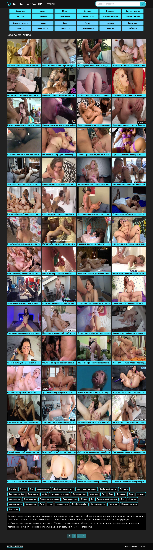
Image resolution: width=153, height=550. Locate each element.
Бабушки (132, 28)
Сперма (87, 11)
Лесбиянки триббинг (63, 489)
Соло (65, 23)
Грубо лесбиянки (108, 489)
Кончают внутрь (133, 11)
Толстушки (65, 28)
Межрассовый (43, 489)
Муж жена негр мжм (59, 494)
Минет (65, 11)
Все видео (20, 11)
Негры (43, 23)
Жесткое (110, 11)
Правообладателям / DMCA (134, 547)
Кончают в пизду (110, 16)
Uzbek (84, 499)
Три (103, 494)
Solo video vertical (16, 494)
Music (44, 494)
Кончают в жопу (133, 16)
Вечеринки (42, 28)
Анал (42, 11)
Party (42, 504)
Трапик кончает (70, 499)
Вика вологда (30, 499)
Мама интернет (15, 504)
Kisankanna (13, 509)
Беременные (88, 28)
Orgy (131, 494)
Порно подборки (25, 4)
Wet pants (124, 489)
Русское (20, 16)
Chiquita (12, 489)
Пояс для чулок (79, 494)
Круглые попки (98, 504)
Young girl (113, 504)
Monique (140, 494)
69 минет (132, 499)
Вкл (123, 499)
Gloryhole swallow (79, 504)
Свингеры (132, 23)
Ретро (87, 23)
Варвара (121, 494)
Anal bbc (94, 494)
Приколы (20, 28)
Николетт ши (62, 504)
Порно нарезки (15, 546)
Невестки (110, 28)
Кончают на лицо (129, 504)
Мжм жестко (14, 499)
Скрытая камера (20, 23)
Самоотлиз (31, 504)
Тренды (51, 4)
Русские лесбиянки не (107, 499)
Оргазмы (43, 16)
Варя (111, 494)
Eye (31, 489)
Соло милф (33, 494)
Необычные (65, 16)
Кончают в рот (87, 16)
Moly (50, 504)
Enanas (23, 489)
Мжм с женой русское (86, 489)
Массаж (110, 23)
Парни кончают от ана (49, 499)
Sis (92, 499)
